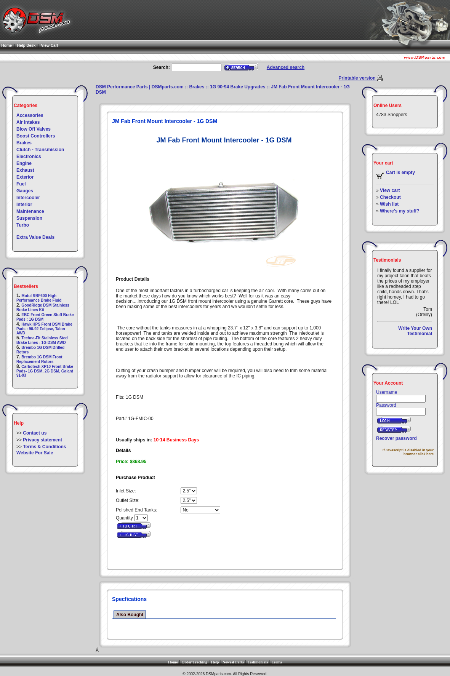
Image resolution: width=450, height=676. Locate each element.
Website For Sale (34, 452)
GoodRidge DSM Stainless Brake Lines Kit (42, 307)
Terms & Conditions (44, 446)
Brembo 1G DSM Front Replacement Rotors (39, 359)
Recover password (396, 438)
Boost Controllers (35, 136)
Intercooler (28, 197)
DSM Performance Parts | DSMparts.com (140, 86)
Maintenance (30, 211)
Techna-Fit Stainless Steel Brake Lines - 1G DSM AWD (42, 340)
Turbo (22, 225)
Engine (24, 163)
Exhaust (25, 170)
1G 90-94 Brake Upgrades (237, 86)
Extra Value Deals (35, 237)
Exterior (25, 177)
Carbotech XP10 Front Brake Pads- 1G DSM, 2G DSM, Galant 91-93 (44, 370)
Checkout (390, 197)
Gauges (24, 190)
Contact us (34, 433)
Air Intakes (28, 122)
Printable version (357, 78)
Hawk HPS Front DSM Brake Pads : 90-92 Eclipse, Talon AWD (44, 328)
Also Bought (129, 614)
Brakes (24, 142)
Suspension (29, 218)
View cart (390, 190)
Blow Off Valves (33, 129)
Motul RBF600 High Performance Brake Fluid (38, 298)
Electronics (28, 156)
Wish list (389, 204)
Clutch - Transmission (40, 149)
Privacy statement (42, 440)
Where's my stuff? (400, 211)
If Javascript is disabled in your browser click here (408, 452)
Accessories (29, 115)
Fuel (21, 184)
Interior (24, 204)
